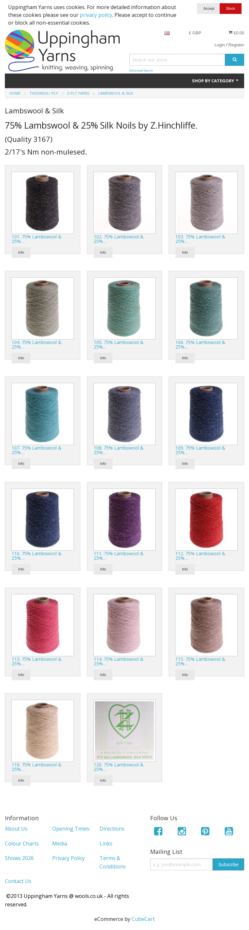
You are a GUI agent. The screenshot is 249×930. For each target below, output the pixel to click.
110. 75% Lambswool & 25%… (37, 555)
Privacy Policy (68, 858)
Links (106, 843)
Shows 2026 (19, 858)
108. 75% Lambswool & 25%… (119, 450)
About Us (16, 828)
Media (59, 843)
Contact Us (18, 881)
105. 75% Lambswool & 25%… (119, 344)
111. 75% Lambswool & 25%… (119, 555)
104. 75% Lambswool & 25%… (37, 344)
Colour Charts (22, 843)
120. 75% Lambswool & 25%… (119, 767)
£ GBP (195, 32)
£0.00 (236, 32)
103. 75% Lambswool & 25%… (200, 239)
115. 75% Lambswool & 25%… (200, 661)
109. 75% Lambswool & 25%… (200, 450)
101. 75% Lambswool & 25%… (37, 239)
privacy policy (96, 14)
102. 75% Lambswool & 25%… (119, 239)
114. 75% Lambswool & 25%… (119, 661)
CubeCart (143, 919)
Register (236, 44)
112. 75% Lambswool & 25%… (200, 555)
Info (21, 252)
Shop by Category (215, 81)
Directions (112, 828)
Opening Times (70, 828)
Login (220, 44)
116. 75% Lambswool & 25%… (37, 767)
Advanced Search (141, 70)
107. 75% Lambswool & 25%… (37, 450)
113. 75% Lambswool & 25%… (37, 661)
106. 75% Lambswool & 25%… (200, 344)
